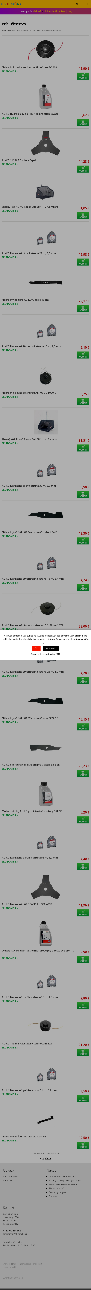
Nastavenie (51, 648)
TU (58, 654)
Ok (36, 648)
